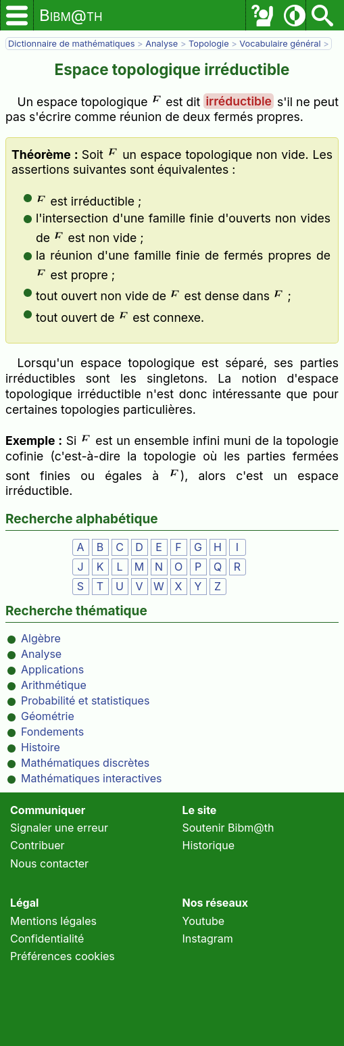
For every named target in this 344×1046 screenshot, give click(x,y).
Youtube (203, 921)
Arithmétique (54, 685)
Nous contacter (49, 863)
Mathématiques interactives (91, 778)
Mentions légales (53, 921)
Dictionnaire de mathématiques (71, 44)
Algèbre (41, 638)
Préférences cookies (62, 956)
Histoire (40, 747)
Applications (52, 669)
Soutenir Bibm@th (228, 827)
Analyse (161, 44)
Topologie (209, 44)
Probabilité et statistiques (85, 700)
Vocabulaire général (279, 44)
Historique (208, 845)
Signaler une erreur (59, 827)
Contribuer (37, 845)
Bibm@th (71, 15)
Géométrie (47, 716)
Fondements (52, 731)
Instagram (207, 938)
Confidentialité (47, 938)
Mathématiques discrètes (85, 762)
